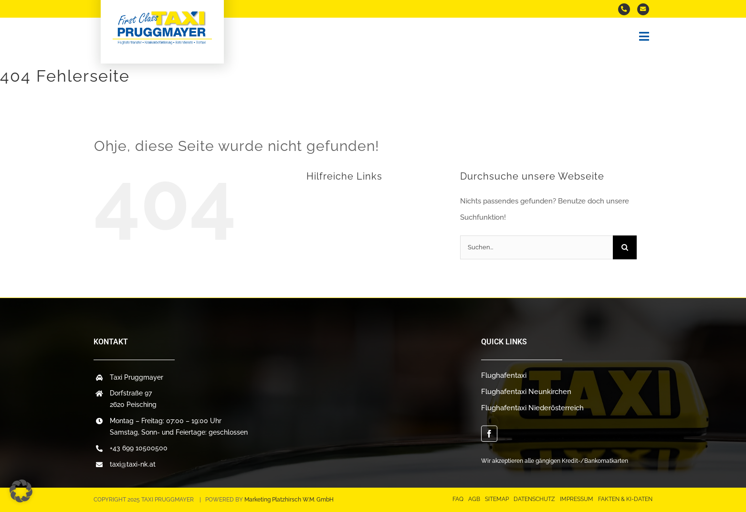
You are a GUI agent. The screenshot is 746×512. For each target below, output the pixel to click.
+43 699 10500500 (139, 448)
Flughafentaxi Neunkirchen (526, 391)
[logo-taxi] (162, 14)
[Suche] (625, 247)
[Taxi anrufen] (624, 9)
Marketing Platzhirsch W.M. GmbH (289, 499)
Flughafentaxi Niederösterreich (532, 408)
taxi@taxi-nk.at (133, 464)
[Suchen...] (536, 247)
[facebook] (489, 434)
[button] (21, 491)
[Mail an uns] (643, 9)
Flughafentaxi (503, 375)
